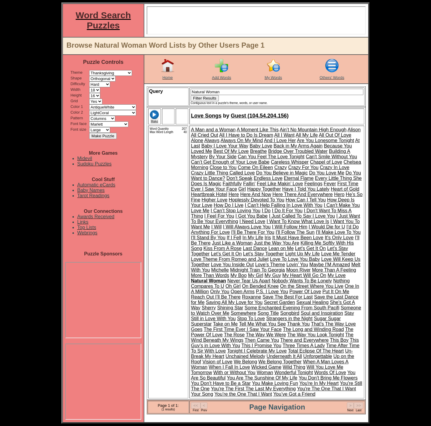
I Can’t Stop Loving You (235, 210)
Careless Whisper (290, 162)
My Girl (255, 275)
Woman (265, 372)
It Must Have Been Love (298, 237)
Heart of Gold (345, 189)
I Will (216, 226)
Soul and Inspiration (322, 313)
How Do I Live (229, 205)
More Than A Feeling (334, 270)
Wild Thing (294, 367)
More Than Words (210, 275)
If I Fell (234, 237)
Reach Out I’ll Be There (216, 296)
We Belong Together (279, 361)
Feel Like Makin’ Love (280, 183)
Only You (219, 291)
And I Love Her (280, 140)
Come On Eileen (255, 167)
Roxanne (251, 296)
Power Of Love (305, 291)
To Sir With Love (208, 350)
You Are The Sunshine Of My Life (262, 377)
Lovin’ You (297, 264)
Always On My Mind (242, 140)
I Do (266, 210)
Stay (349, 313)
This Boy (339, 340)
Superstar (201, 323)
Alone (197, 140)
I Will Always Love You (247, 226)
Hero (339, 194)
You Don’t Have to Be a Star (221, 383)
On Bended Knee (260, 286)
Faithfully (232, 183)
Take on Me (225, 323)
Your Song (202, 394)
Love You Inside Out (232, 264)
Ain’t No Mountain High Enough (313, 129)
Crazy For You (303, 167)
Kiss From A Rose (223, 248)
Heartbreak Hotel (209, 194)
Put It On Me (335, 291)
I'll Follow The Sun (295, 232)
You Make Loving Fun (275, 383)
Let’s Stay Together (263, 253)
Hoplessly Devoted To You (256, 199)
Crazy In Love (335, 167)
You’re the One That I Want (243, 394)
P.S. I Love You (272, 291)
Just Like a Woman (232, 243)
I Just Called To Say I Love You (302, 216)
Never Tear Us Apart (249, 280)
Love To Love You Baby (295, 259)
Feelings (313, 183)
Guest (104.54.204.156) (260, 116)
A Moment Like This (258, 129)
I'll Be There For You (252, 232)
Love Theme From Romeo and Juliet (229, 259)
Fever (330, 183)
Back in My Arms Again (298, 145)
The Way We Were (266, 334)
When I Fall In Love (229, 367)
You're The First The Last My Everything (253, 388)
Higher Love (214, 199)
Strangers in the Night (289, 318)
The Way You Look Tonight (315, 334)
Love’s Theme (270, 264)
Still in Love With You (213, 318)
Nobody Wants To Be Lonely (302, 280)
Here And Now (255, 194)
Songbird (289, 313)
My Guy (273, 275)
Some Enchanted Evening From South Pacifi (292, 307)
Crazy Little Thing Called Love (223, 172)
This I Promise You (261, 345)
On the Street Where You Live (312, 286)
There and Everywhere (304, 340)
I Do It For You (287, 210)
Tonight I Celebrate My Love (257, 350)
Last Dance (255, 248)
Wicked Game (266, 367)
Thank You (298, 323)
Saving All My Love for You (234, 302)
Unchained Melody (245, 356)
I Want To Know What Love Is (298, 221)
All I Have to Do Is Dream (246, 135)
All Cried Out (204, 135)
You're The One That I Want (326, 388)
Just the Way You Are (276, 243)
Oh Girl (233, 286)
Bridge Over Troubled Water (298, 151)
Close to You (223, 167)
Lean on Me (281, 248)
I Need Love (252, 221)
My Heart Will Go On (304, 275)
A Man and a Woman (213, 129)
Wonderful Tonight (293, 372)
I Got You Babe (252, 216)
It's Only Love (339, 237)
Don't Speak (240, 178)
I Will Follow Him (289, 226)
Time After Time (342, 345)
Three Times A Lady (304, 345)
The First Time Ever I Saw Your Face (243, 329)
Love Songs (206, 116)
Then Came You (262, 340)
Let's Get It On (310, 248)
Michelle (220, 270)
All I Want (284, 135)
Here (233, 194)
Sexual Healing (312, 302)
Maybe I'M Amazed (329, 264)
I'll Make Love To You (338, 232)
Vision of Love (217, 361)
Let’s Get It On (226, 253)
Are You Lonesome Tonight (325, 140)
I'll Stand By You (208, 237)
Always (211, 140)
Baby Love (261, 145)
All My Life (307, 135)
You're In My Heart (319, 383)
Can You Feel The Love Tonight (271, 156)
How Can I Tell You (306, 199)
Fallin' (249, 183)
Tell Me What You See (262, 323)
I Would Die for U (327, 226)
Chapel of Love (326, 162)
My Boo (238, 275)
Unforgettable (317, 356)
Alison (354, 129)
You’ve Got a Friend (294, 394)
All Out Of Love (335, 135)
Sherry (209, 307)
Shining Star (230, 307)
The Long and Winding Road (313, 329)
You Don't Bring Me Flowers (328, 377)
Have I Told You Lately (306, 189)
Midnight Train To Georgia (257, 270)
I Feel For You (219, 216)
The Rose (234, 334)
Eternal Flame (299, 178)
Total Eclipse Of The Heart (316, 350)
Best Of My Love (231, 151)
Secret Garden (279, 302)
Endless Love (268, 178)
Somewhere (243, 313)
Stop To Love (251, 318)
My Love (336, 275)
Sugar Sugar (327, 318)
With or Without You (234, 372)
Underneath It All (284, 356)
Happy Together (264, 189)
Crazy (280, 167)
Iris (268, 237)
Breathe (258, 151)
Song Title (268, 313)
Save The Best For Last (287, 296)
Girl (242, 189)
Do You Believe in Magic (282, 172)
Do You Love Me (326, 172)
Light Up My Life (302, 253)
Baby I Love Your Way (224, 145)
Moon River (298, 270)
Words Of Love (330, 372)
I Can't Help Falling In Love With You (283, 205)
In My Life (252, 237)
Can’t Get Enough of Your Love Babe (230, 162)
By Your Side (222, 156)
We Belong (245, 361)
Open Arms (243, 291)
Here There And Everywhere (302, 194)
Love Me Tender (338, 253)
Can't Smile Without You (331, 156)
